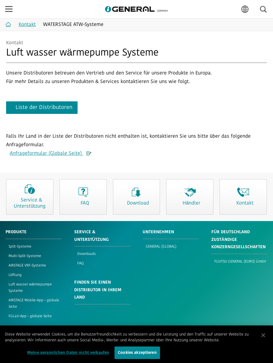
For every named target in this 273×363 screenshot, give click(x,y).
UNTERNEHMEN (158, 232)
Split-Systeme (20, 247)
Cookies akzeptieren (137, 355)
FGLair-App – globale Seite (30, 316)
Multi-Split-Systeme (25, 256)
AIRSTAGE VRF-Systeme (27, 265)
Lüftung (15, 275)
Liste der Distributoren (44, 108)
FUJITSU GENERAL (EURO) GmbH (240, 261)
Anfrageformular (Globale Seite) (50, 153)
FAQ (80, 263)
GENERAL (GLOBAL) (161, 247)
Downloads (86, 254)
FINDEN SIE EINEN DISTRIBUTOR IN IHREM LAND (98, 290)
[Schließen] (263, 337)
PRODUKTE (16, 232)
